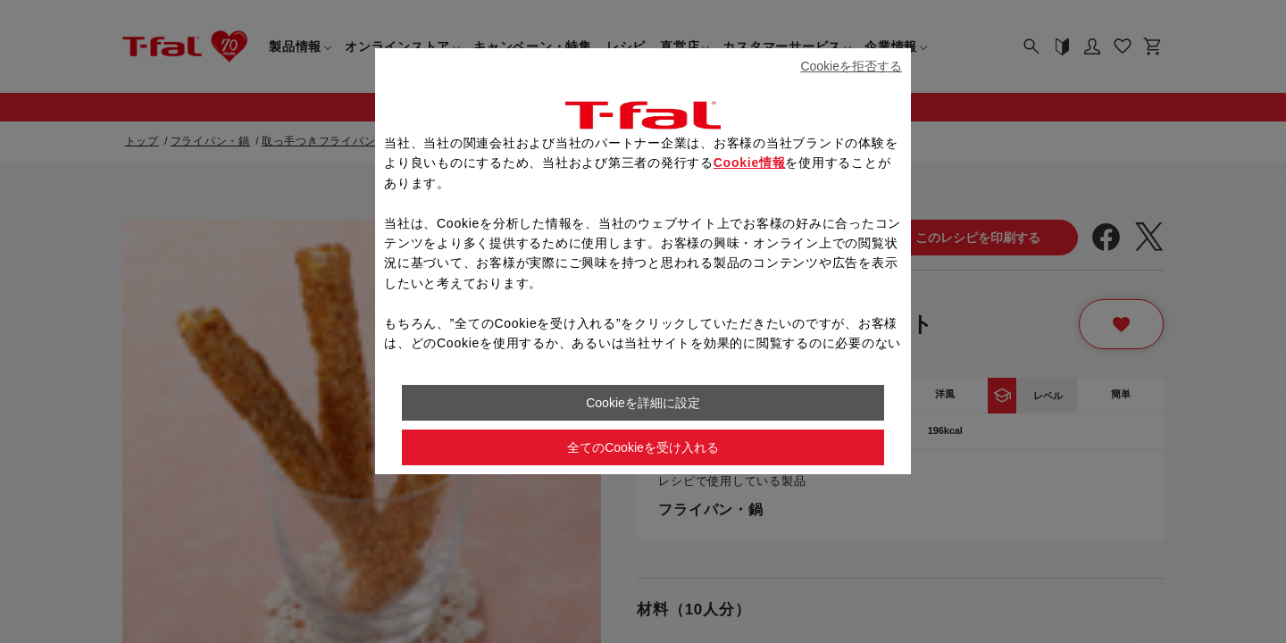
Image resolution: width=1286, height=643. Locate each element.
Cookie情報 (750, 162)
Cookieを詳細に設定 (643, 403)
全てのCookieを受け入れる (643, 447)
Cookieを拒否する (851, 66)
